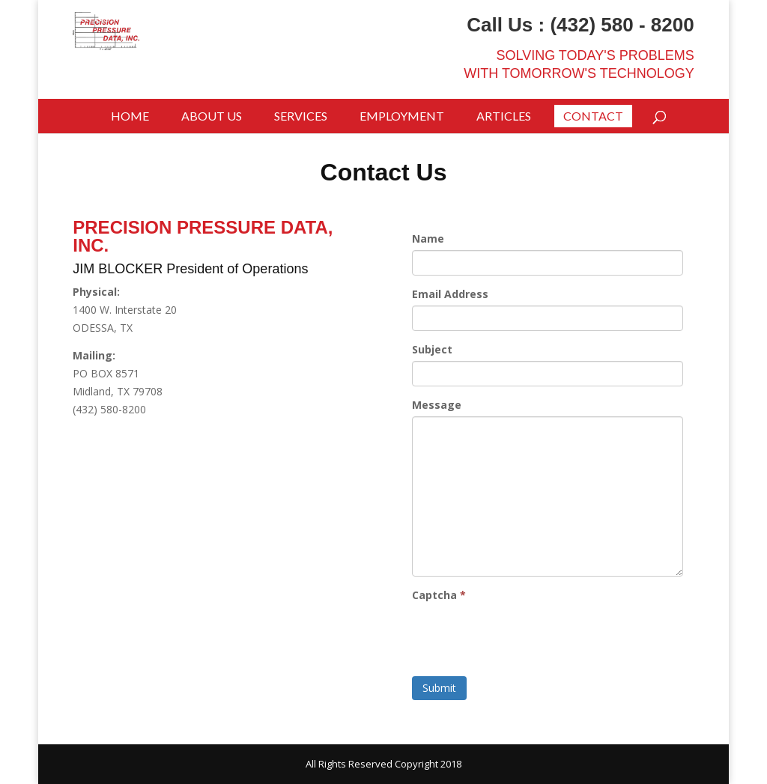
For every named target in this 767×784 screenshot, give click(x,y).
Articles (503, 116)
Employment (402, 116)
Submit (439, 688)
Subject (432, 349)
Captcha (439, 595)
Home (130, 116)
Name (428, 238)
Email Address (450, 294)
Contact (593, 116)
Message (436, 405)
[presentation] (526, 636)
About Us (211, 116)
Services (300, 116)
